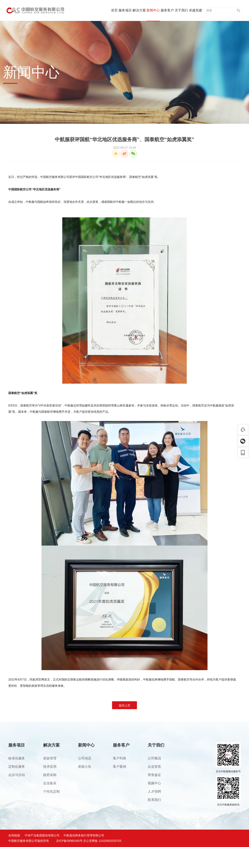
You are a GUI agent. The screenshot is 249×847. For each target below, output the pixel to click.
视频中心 (154, 783)
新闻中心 (153, 10)
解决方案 (139, 10)
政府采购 (49, 775)
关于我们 (181, 10)
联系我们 (154, 800)
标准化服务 (16, 758)
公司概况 (154, 758)
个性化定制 (51, 791)
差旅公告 (84, 766)
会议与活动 (16, 775)
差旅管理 (49, 758)
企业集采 (49, 783)
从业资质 (154, 766)
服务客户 (167, 10)
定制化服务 (16, 766)
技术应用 (49, 766)
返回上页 (124, 705)
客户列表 (119, 758)
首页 (114, 10)
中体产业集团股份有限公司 (42, 835)
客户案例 (119, 766)
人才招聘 (154, 791)
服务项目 (125, 10)
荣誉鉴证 (154, 775)
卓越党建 (195, 10)
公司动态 (84, 758)
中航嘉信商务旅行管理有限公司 (83, 835)
